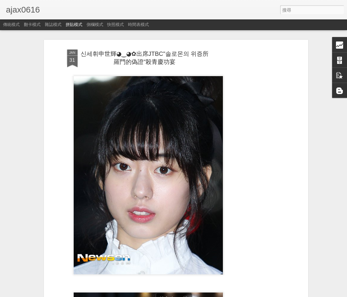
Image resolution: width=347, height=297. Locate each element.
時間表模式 (138, 24)
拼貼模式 (74, 24)
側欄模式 (95, 24)
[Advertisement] (255, 140)
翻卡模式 (32, 24)
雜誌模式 (53, 24)
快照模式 (115, 24)
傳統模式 (11, 24)
